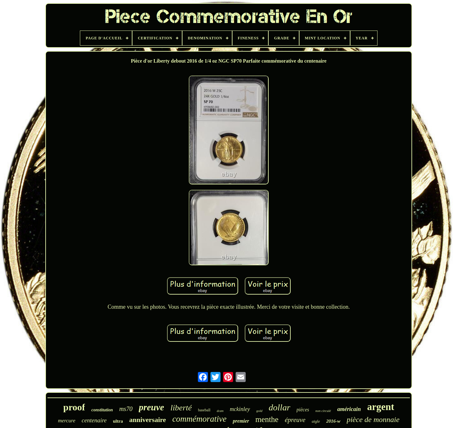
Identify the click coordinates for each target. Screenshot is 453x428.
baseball (204, 410)
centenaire (94, 420)
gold (259, 411)
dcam (220, 411)
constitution (102, 410)
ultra (118, 421)
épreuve (295, 420)
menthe (267, 419)
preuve (151, 407)
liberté (181, 407)
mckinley (240, 409)
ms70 (125, 408)
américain (349, 409)
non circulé (323, 411)
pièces (303, 409)
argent (380, 406)
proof (74, 407)
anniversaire (147, 420)
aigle (316, 421)
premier (241, 421)
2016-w (333, 421)
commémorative (199, 419)
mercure (66, 421)
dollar (279, 407)
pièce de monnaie (373, 419)
